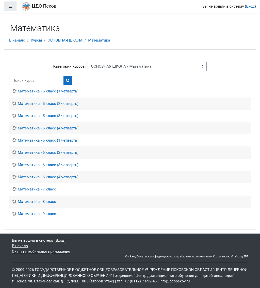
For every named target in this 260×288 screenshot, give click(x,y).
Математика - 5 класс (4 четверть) (48, 128)
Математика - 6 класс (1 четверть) (48, 140)
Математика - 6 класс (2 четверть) (48, 152)
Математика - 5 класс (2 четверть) (48, 103)
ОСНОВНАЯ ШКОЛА (65, 40)
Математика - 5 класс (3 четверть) (48, 115)
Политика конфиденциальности (157, 256)
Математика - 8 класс (37, 201)
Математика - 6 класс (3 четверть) (48, 165)
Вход (250, 6)
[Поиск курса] (36, 80)
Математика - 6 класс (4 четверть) (48, 177)
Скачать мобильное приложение (41, 251)
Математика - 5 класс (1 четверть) (48, 91)
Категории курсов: (69, 66)
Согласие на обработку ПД (230, 256)
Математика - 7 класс (37, 189)
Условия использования (196, 256)
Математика (99, 40)
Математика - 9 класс (37, 214)
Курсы (36, 40)
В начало (17, 40)
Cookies (130, 256)
